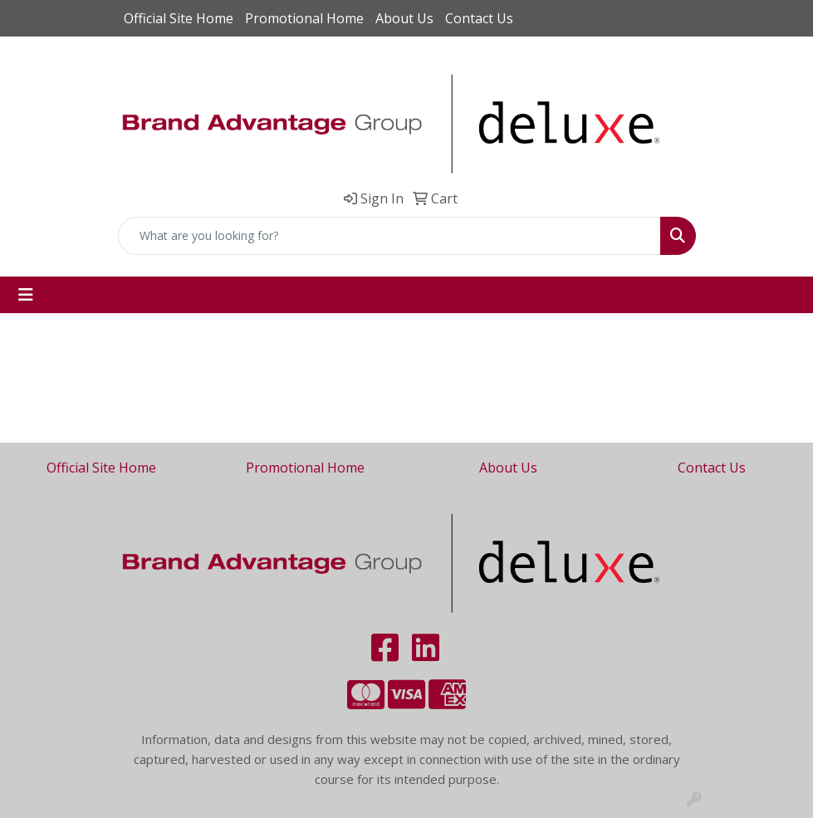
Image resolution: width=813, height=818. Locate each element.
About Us (404, 18)
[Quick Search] (389, 236)
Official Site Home (178, 18)
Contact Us (479, 18)
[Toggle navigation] (25, 294)
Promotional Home (304, 18)
